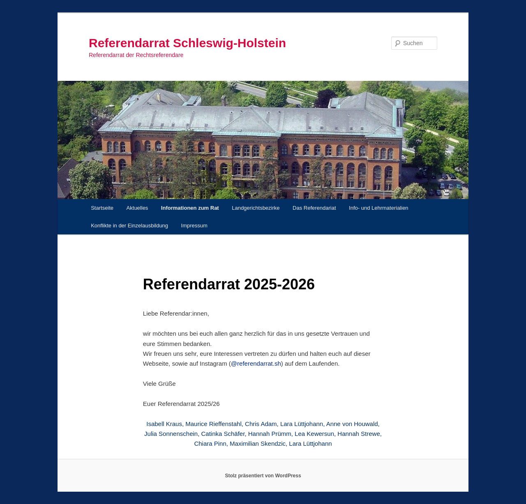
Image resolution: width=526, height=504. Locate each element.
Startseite (102, 208)
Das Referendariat (314, 208)
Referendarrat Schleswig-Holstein (187, 43)
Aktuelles (137, 208)
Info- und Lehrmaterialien (378, 208)
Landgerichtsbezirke (255, 208)
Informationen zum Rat (190, 208)
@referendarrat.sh (256, 363)
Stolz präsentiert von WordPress (263, 476)
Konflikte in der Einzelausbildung (129, 225)
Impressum (194, 225)
